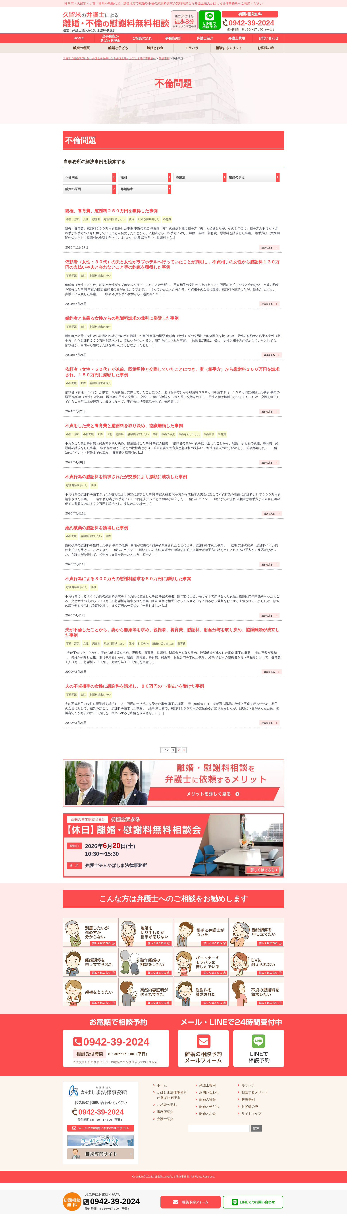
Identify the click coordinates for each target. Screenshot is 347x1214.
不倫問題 (71, 275)
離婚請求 (209, 434)
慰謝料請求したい (114, 219)
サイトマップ (251, 1113)
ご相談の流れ (167, 1105)
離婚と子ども (209, 1106)
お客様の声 (249, 1106)
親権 (131, 219)
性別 (109, 434)
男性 (93, 485)
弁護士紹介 (165, 1119)
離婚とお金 (207, 1113)
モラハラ (248, 1085)
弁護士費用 (207, 1085)
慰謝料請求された (100, 326)
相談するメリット (254, 1092)
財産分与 (143, 643)
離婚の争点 (168, 434)
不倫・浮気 (72, 219)
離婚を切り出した (148, 219)
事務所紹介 (165, 1112)
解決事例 (248, 1099)
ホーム (162, 1085)
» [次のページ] (184, 750)
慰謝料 (96, 219)
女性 (86, 219)
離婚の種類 (207, 1099)
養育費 (167, 219)
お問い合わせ (209, 1092)
